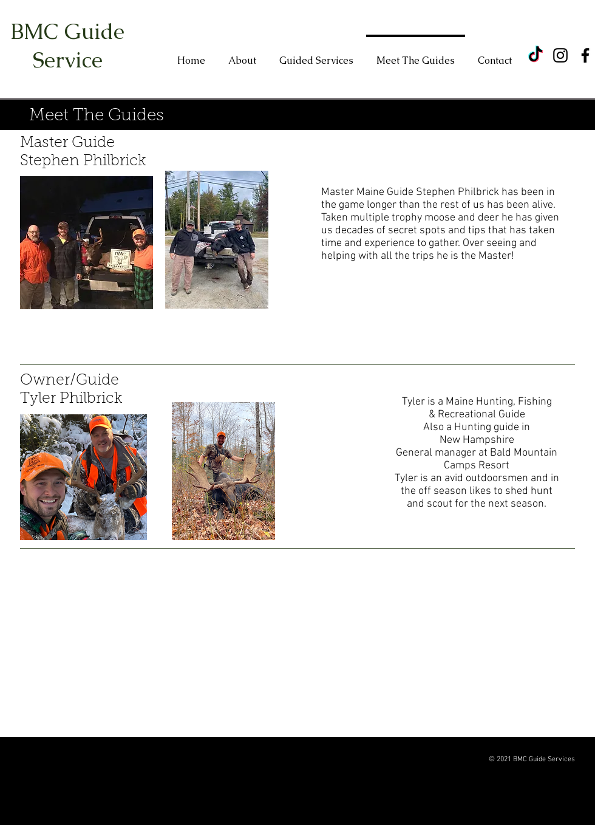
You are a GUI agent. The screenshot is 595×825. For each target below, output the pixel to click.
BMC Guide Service (67, 45)
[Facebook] (585, 55)
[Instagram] (560, 55)
